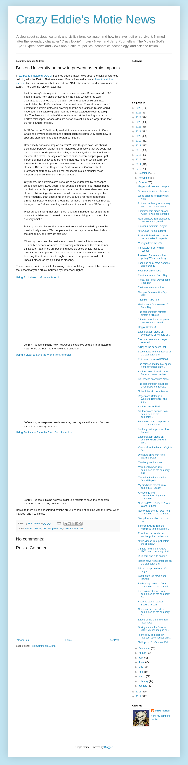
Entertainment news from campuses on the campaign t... (154, 594)
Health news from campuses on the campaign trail (155, 562)
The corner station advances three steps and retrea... (153, 385)
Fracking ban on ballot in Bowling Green (151, 603)
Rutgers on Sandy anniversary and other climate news (154, 205)
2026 (139, 108)
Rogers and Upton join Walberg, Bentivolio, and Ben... (152, 399)
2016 (139, 155)
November (144, 177)
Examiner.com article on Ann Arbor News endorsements (153, 212)
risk (60, 528)
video (81, 528)
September (145, 648)
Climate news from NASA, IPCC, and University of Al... (154, 550)
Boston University (33, 528)
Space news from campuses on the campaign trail (154, 353)
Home (68, 640)
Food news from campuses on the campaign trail (154, 423)
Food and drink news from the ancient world (154, 264)
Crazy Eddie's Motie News (86, 19)
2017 (139, 150)
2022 (139, 126)
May (141, 667)
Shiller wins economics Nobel (153, 379)
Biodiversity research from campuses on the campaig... (154, 585)
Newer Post (23, 640)
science (67, 528)
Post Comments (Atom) (43, 646)
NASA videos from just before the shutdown (153, 542)
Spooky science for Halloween (154, 191)
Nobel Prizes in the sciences (153, 391)
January (143, 685)
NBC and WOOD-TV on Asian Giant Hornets (154, 504)
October (143, 182)
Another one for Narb (149, 406)
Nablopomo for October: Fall (153, 642)
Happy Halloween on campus (153, 186)
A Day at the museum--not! (152, 347)
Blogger (108, 747)
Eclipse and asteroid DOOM (35, 75)
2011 (139, 696)
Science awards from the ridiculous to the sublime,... (153, 527)
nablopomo (52, 528)
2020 (139, 136)
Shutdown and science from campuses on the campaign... (153, 414)
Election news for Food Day (152, 275)
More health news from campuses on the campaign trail (154, 470)
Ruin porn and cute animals (152, 556)
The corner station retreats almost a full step (152, 313)
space (75, 528)
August (143, 653)
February (144, 681)
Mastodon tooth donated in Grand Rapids (152, 479)
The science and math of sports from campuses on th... (154, 365)
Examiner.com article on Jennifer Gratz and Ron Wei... (152, 439)
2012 (139, 691)
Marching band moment (150, 462)
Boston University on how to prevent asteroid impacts (153, 237)
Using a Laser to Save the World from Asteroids (44, 354)
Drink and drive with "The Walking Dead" (151, 456)
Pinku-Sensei (162, 710)
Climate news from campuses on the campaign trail (153, 321)
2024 (139, 117)
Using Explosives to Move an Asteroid (38, 277)
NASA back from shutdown (152, 231)
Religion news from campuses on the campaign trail (154, 220)
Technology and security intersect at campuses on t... (154, 636)
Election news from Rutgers (152, 226)
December (144, 173)
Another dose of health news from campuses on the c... (153, 373)
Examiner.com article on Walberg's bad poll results (153, 535)
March (142, 676)
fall (44, 528)
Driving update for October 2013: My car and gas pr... (153, 628)
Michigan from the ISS (150, 243)
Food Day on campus (149, 270)
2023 (139, 122)
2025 (139, 112)
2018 (139, 145)
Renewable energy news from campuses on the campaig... (154, 512)
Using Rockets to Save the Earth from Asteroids (44, 432)
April (141, 671)
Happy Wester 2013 (148, 327)
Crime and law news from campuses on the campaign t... (154, 612)
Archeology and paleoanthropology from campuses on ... (152, 495)
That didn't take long (149, 299)
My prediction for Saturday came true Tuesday (152, 486)
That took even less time (151, 287)
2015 (139, 159)
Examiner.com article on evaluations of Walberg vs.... (154, 333)
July (141, 657)
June (141, 662)
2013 (139, 169)
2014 (139, 164)
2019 (139, 140)
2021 (139, 131)
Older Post (113, 640)
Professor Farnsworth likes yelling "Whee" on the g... (153, 257)
